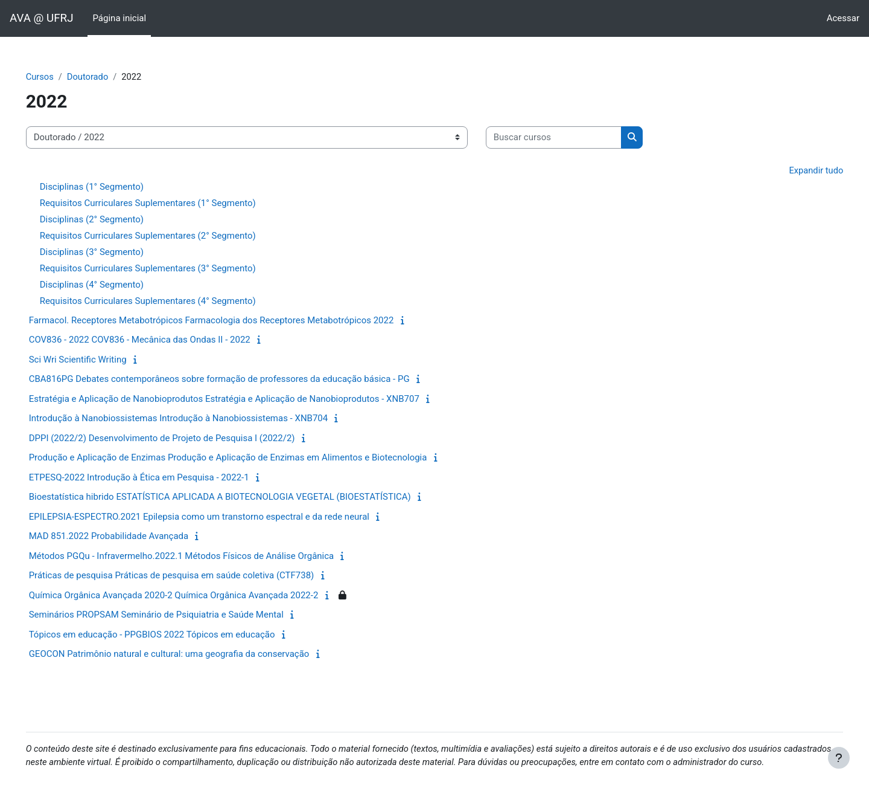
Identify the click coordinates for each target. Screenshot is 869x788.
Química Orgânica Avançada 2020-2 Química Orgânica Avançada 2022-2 (191, 595)
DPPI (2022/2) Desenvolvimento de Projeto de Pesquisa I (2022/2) (179, 438)
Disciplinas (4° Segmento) (109, 285)
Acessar (843, 18)
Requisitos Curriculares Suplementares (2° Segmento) (165, 236)
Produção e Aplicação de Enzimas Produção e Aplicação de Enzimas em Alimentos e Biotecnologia (245, 458)
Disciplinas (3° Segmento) (109, 252)
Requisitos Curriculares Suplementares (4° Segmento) (165, 301)
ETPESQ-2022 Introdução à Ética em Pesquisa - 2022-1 (156, 478)
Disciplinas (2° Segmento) (109, 220)
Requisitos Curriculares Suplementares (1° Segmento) (165, 203)
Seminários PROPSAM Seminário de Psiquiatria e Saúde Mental (173, 615)
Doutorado (105, 76)
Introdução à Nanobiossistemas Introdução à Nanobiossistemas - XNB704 (195, 418)
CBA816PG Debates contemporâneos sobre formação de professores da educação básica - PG (236, 379)
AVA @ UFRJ (41, 18)
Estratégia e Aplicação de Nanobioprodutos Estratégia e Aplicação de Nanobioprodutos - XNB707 (241, 399)
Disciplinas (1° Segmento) (109, 187)
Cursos (57, 76)
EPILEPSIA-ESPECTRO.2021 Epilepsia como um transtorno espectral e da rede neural (216, 517)
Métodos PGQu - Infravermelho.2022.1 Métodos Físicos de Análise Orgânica (198, 556)
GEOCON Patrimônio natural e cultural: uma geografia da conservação (186, 654)
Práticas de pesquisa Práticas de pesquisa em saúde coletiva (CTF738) (188, 575)
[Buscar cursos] (570, 138)
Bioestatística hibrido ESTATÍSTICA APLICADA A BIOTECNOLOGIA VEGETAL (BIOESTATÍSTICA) (237, 497)
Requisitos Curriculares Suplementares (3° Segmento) (165, 268)
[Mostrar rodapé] (839, 758)
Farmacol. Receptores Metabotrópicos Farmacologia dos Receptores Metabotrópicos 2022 (228, 320)
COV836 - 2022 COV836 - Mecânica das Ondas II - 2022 (156, 340)
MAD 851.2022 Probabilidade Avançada (126, 536)
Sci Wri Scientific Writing (95, 360)
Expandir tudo (798, 170)
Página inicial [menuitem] (119, 18)
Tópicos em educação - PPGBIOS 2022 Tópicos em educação (169, 635)
